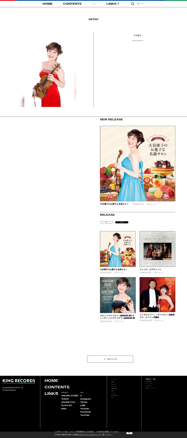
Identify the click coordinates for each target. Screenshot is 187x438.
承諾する (129, 433)
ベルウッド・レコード (154, 392)
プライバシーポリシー (119, 398)
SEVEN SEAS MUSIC (154, 388)
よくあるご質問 (117, 394)
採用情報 (114, 390)
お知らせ (114, 416)
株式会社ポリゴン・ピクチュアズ (158, 399)
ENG (157, 4)
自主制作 (114, 405)
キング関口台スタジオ (154, 395)
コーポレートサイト (118, 386)
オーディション (117, 409)
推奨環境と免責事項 (118, 401)
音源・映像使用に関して (120, 412)
